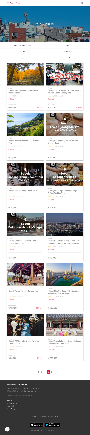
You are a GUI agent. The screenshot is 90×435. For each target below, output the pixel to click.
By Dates (22, 51)
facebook (35, 416)
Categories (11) (67, 51)
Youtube (50, 416)
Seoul (67, 45)
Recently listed (66, 58)
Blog (56, 416)
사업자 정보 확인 (32, 391)
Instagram (43, 416)
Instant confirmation (20, 45)
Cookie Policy (11, 409)
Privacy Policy (11, 406)
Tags (22, 58)
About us (9, 400)
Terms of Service (12, 403)
